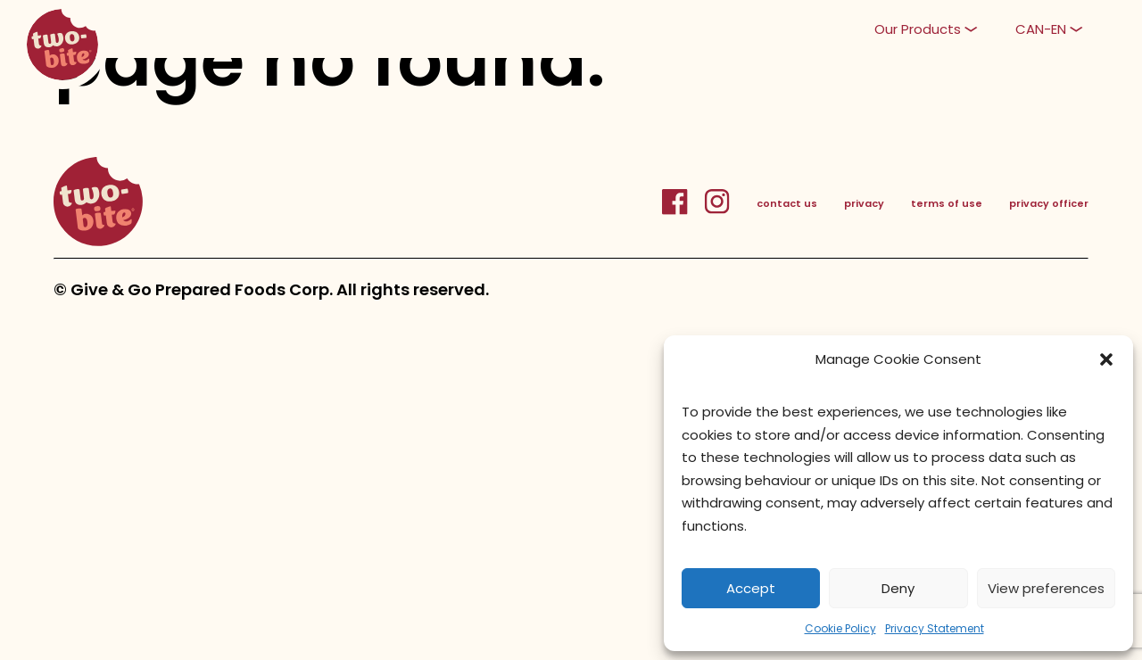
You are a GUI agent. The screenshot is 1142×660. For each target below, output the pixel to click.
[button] (1106, 359)
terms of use (946, 203)
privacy (864, 203)
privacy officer (1048, 203)
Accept (750, 588)
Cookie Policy (840, 628)
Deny (897, 588)
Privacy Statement (934, 628)
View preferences (1046, 588)
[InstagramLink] (717, 211)
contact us (787, 203)
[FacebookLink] (683, 211)
